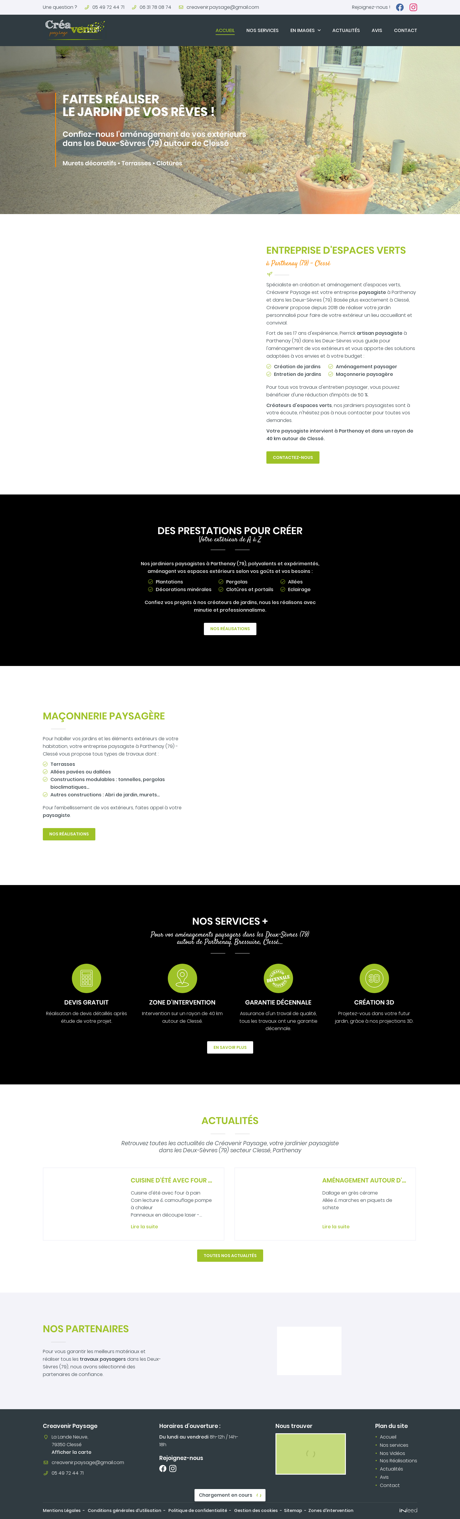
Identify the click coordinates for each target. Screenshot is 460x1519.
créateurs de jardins (232, 602)
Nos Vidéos (392, 1453)
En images (302, 30)
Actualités (346, 30)
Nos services (262, 30)
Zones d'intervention (331, 1510)
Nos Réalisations (398, 1460)
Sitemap (293, 1510)
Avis (377, 30)
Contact (405, 30)
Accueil (225, 30)
